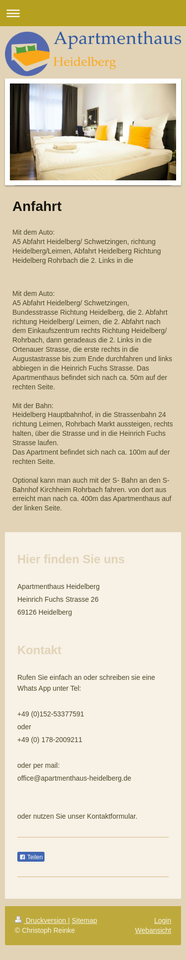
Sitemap (84, 920)
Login (162, 920)
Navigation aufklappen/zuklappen (93, 13)
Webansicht (153, 930)
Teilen (31, 857)
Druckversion (41, 920)
